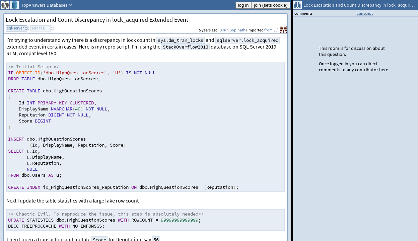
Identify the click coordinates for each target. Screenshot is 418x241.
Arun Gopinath (233, 29)
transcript (364, 13)
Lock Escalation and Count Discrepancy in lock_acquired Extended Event (97, 19)
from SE (270, 29)
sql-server (15, 27)
